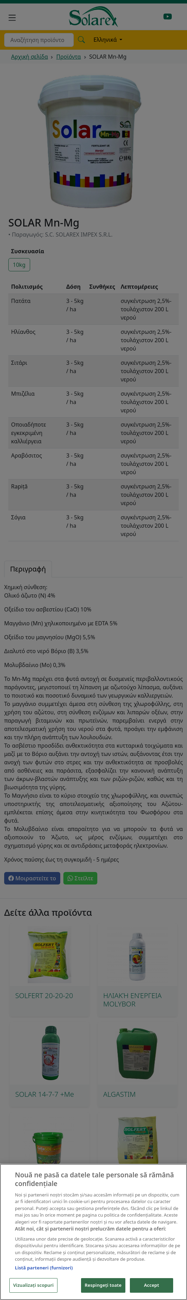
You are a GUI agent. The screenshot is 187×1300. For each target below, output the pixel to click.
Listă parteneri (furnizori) (44, 1268)
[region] (93, 1232)
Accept (151, 1285)
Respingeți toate (103, 1285)
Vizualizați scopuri (33, 1285)
